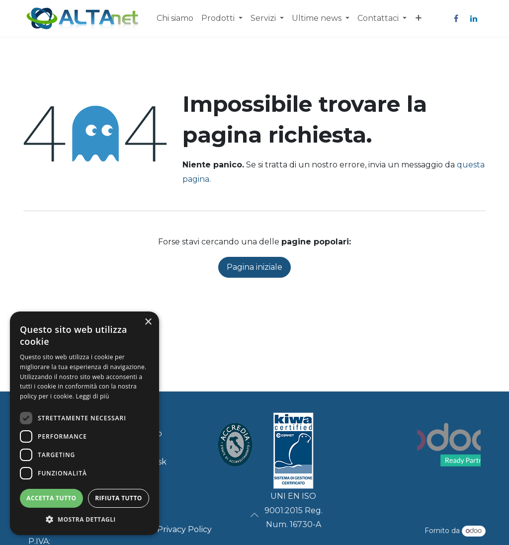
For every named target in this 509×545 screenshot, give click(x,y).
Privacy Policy (184, 529)
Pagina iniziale (254, 267)
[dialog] (84, 423)
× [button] (148, 322)
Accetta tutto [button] (51, 498)
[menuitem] (175, 18)
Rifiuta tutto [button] (118, 498)
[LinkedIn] (474, 18)
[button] (254, 515)
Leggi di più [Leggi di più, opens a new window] (92, 396)
